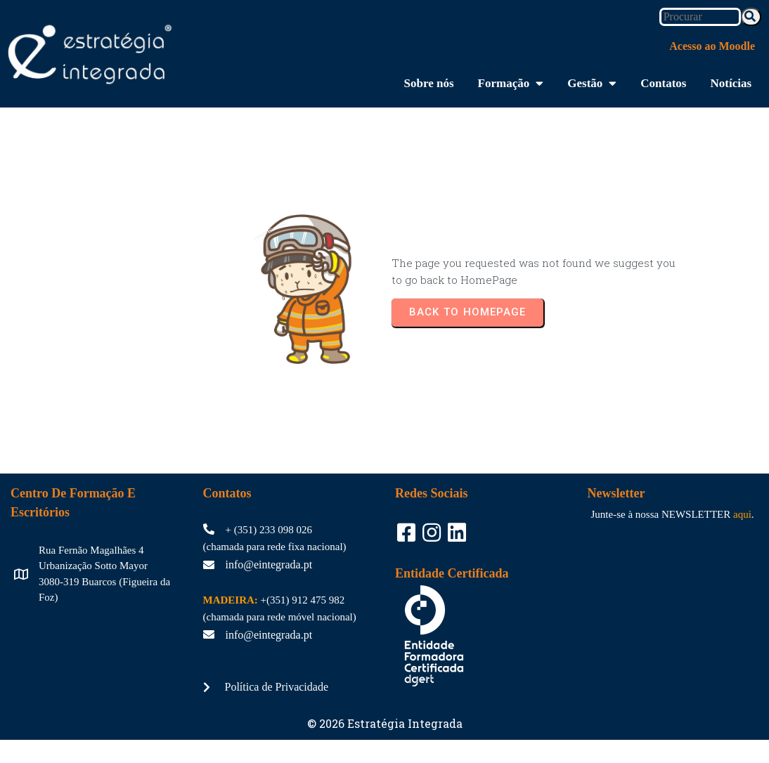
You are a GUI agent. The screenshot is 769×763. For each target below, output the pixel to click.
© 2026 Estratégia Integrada (385, 718)
